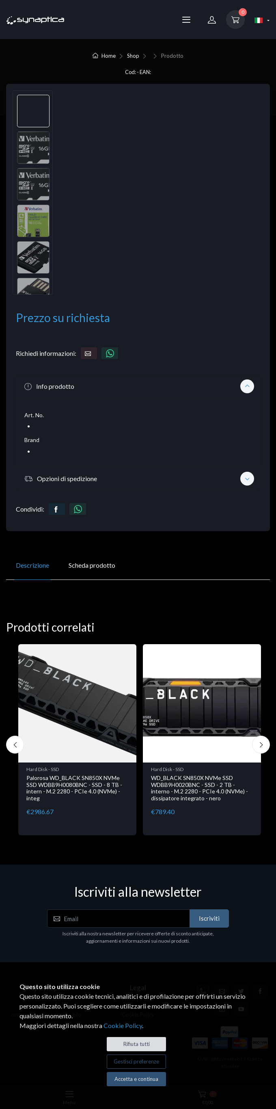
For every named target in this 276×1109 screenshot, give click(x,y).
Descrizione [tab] (32, 565)
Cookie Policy (123, 1025)
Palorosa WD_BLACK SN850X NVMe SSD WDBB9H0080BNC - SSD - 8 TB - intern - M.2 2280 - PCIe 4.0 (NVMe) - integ (74, 788)
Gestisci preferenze (136, 1061)
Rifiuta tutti (136, 1044)
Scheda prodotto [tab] (92, 565)
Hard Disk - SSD (42, 769)
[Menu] (186, 19)
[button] (138, 386)
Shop (133, 55)
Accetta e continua (136, 1079)
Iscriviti (209, 918)
